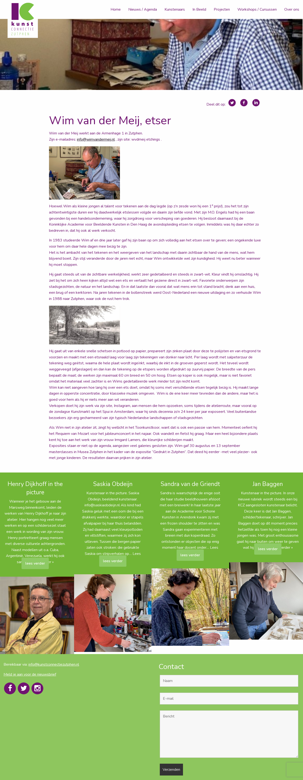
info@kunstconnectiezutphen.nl (53, 664)
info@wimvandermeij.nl (96, 139)
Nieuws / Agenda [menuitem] (142, 9)
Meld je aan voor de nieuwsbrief (30, 674)
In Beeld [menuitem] (199, 9)
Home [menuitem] (116, 9)
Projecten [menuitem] (222, 9)
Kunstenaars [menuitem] (175, 9)
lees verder (35, 563)
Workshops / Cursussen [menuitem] (257, 9)
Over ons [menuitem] (291, 9)
